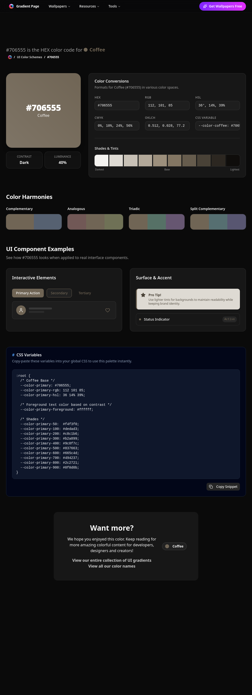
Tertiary (85, 293)
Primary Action (28, 293)
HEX (98, 97)
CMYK (99, 118)
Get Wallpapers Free (222, 6)
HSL (198, 97)
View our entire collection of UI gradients (111, 560)
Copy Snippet (223, 486)
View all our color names (111, 566)
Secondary (59, 293)
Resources (89, 6)
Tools (114, 6)
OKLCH (150, 118)
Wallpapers (60, 6)
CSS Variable (205, 118)
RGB (148, 97)
